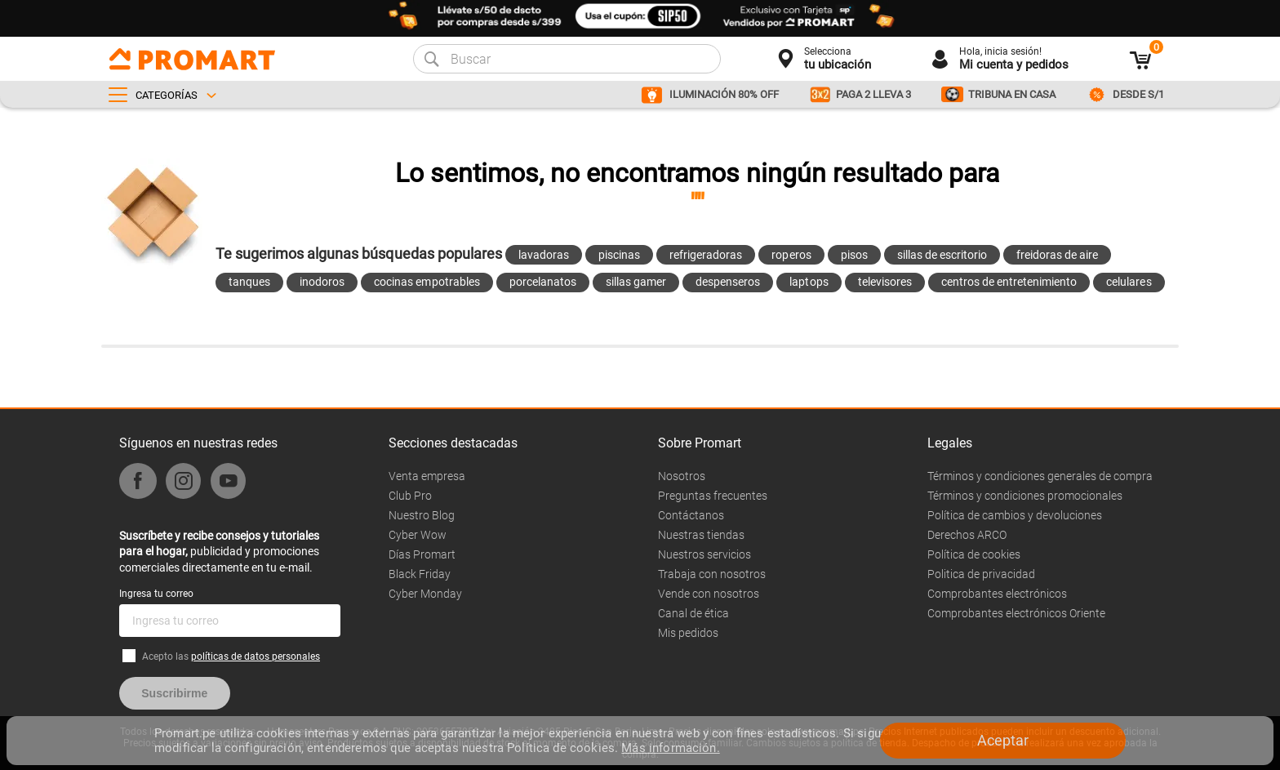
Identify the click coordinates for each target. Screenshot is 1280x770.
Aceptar (1003, 740)
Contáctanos (691, 515)
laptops (808, 281)
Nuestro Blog (422, 515)
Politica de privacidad (981, 574)
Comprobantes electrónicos (997, 593)
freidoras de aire (1057, 254)
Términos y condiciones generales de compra (1040, 476)
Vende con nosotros (708, 593)
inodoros (322, 281)
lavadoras (543, 254)
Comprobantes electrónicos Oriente (1016, 613)
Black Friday (420, 574)
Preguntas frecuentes (712, 495)
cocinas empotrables (426, 281)
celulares (1128, 281)
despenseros (728, 281)
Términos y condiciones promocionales (1024, 495)
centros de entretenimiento (1009, 281)
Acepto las (231, 656)
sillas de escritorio (942, 254)
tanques (249, 281)
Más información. (670, 748)
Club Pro (410, 495)
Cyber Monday (425, 593)
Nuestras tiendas (701, 534)
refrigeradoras (705, 254)
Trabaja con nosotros (712, 574)
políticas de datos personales (255, 656)
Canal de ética (693, 613)
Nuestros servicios (704, 554)
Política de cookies (973, 554)
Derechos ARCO (967, 534)
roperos (791, 254)
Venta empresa (427, 476)
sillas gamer (636, 281)
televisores (885, 281)
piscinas (619, 254)
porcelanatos (542, 281)
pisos (854, 254)
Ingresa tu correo (156, 593)
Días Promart (422, 554)
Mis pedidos (688, 632)
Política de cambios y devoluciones (1014, 515)
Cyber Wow (418, 534)
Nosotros (681, 476)
